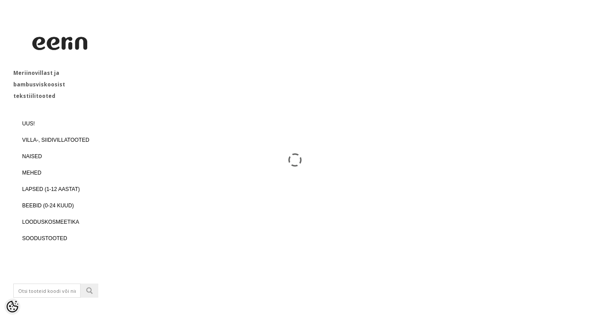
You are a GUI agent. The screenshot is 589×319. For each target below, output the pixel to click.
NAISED (32, 156)
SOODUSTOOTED (44, 238)
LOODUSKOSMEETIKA (50, 222)
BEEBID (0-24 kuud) (48, 205)
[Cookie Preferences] (12, 307)
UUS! (28, 124)
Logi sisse (71, 312)
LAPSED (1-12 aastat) (51, 189)
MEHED (31, 173)
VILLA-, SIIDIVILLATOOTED (55, 140)
